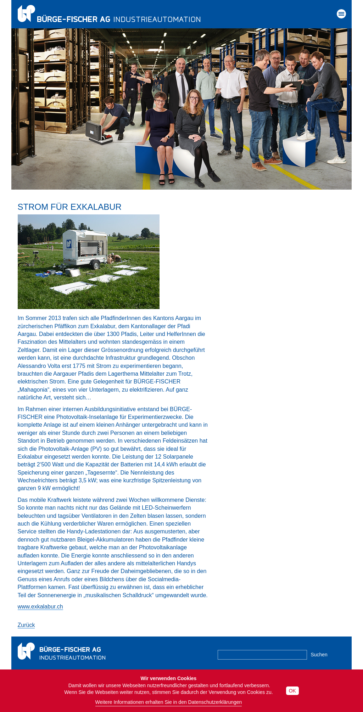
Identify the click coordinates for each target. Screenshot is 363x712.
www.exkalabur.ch (40, 607)
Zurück (26, 625)
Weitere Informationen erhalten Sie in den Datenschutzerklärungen (168, 702)
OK (292, 691)
